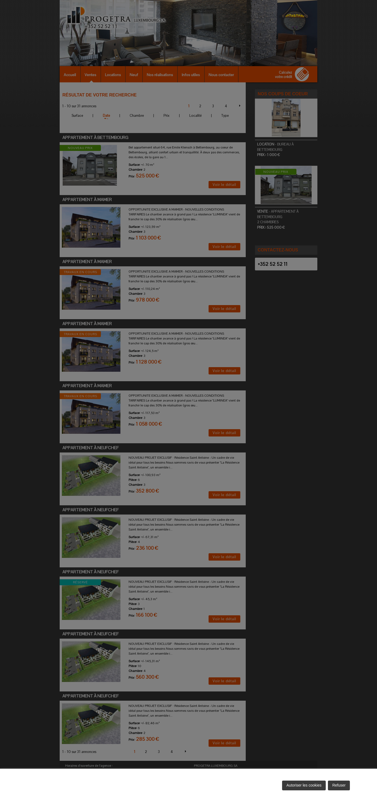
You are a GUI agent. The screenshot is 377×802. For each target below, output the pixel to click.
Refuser (339, 785)
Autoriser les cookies (303, 785)
